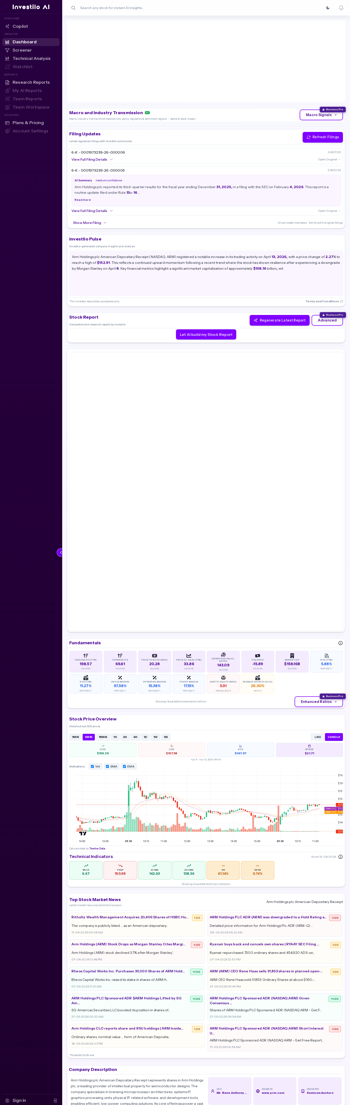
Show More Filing (90, 180)
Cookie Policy (313, 1030)
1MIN (75, 546)
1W (155, 546)
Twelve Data (97, 55)
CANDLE (334, 546)
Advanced (327, 278)
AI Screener (265, 1030)
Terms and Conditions (324, 258)
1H (115, 546)
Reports (261, 1021)
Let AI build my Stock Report (206, 291)
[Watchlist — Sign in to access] (31, 67)
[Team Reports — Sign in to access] (31, 99)
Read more (83, 157)
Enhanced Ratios (319, 511)
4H (135, 546)
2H (125, 546)
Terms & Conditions (318, 1040)
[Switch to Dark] (328, 8)
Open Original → (329, 117)
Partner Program (316, 1012)
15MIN (103, 546)
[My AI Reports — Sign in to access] (31, 91)
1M (166, 546)
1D (145, 546)
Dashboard (264, 1012)
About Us (217, 1012)
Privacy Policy (313, 1021)
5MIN (88, 546)
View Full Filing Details (92, 117)
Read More (82, 939)
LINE (318, 546)
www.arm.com (273, 902)
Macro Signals (322, 72)
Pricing (214, 1021)
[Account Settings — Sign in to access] (31, 131)
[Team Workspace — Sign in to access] (31, 107)
